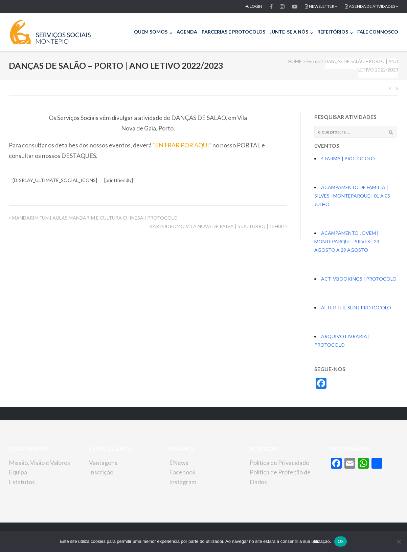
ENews (178, 462)
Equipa (18, 472)
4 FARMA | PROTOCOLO (348, 158)
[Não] (398, 541)
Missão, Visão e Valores (39, 462)
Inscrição (101, 472)
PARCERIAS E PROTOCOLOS (233, 32)
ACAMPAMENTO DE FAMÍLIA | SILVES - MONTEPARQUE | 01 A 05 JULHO (352, 195)
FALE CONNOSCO (377, 32)
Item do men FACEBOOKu (282, 6)
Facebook (182, 472)
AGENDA (187, 32)
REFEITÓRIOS (332, 32)
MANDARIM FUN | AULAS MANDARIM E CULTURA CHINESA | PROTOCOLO (95, 218)
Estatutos (22, 482)
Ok (340, 541)
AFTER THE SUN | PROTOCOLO (356, 307)
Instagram (182, 482)
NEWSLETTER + (321, 6)
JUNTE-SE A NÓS (289, 32)
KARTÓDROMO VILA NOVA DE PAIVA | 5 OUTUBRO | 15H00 (216, 226)
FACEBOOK (271, 6)
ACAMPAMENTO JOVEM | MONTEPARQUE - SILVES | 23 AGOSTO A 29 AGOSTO (346, 241)
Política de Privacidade (279, 462)
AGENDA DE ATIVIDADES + (371, 6)
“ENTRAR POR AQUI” (182, 145)
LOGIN (254, 6)
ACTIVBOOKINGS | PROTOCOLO (359, 279)
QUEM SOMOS (150, 32)
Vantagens (103, 462)
